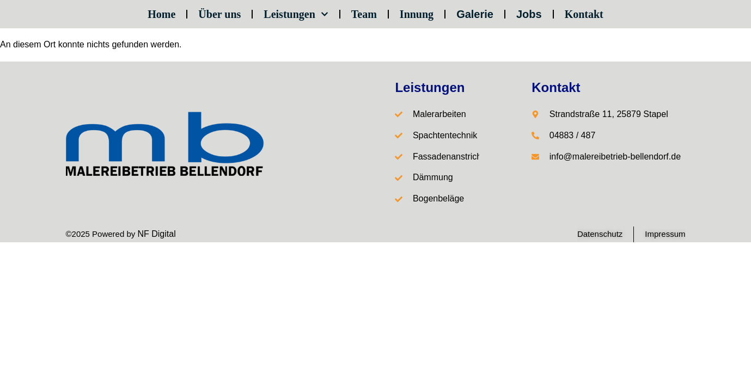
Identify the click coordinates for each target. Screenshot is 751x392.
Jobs (529, 14)
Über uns (219, 14)
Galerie (474, 14)
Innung (416, 14)
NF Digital (156, 233)
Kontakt (584, 14)
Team (364, 14)
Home (161, 14)
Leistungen (296, 14)
